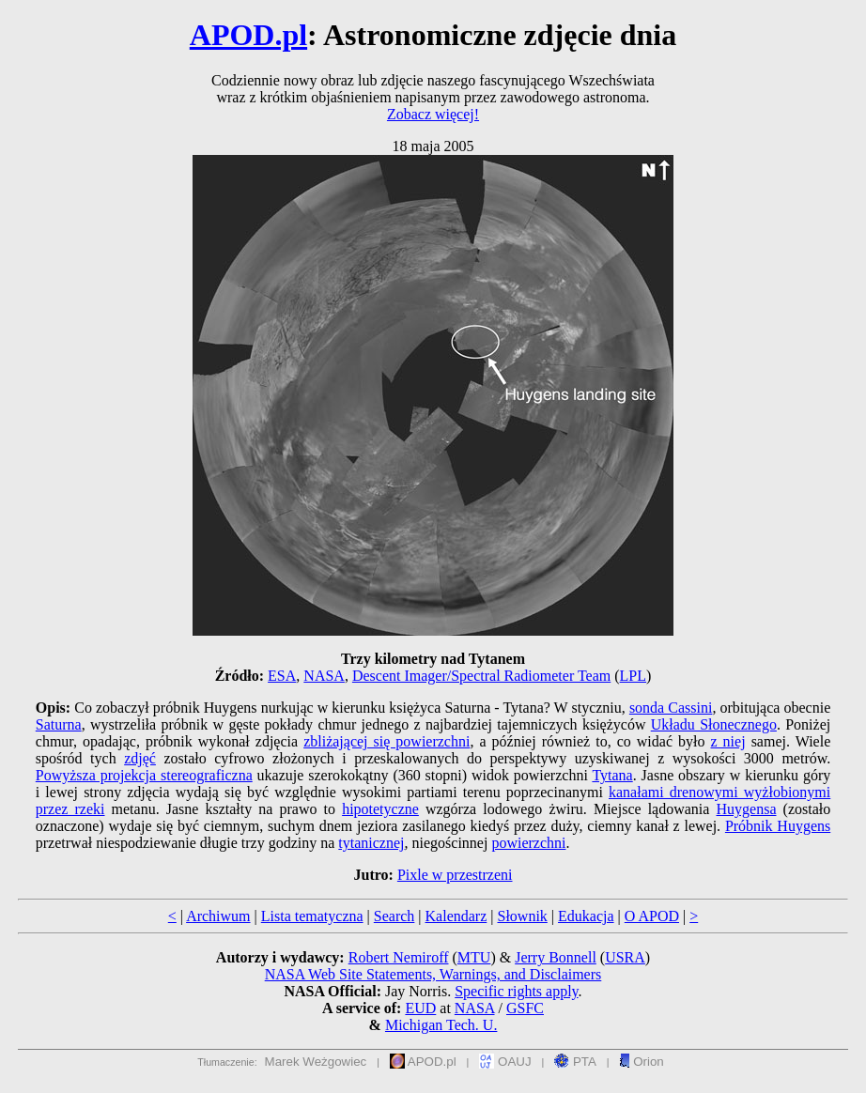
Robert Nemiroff (398, 957)
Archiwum (218, 916)
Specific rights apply (516, 991)
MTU (474, 957)
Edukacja (586, 916)
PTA (575, 1062)
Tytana (612, 775)
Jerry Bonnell (555, 957)
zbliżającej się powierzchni (386, 741)
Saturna (59, 724)
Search (394, 916)
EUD (420, 1008)
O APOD (652, 916)
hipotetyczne (380, 809)
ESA (282, 676)
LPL (633, 676)
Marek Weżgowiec (316, 1062)
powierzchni (528, 843)
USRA (625, 957)
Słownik (522, 916)
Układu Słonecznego (714, 724)
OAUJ (505, 1062)
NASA (324, 676)
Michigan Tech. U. (441, 1025)
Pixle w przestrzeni (455, 875)
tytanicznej (371, 843)
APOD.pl (248, 35)
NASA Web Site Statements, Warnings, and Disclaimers (433, 974)
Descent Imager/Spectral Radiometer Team (481, 676)
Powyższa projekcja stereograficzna (144, 775)
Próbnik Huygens (777, 826)
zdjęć (140, 758)
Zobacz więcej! (433, 114)
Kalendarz (456, 916)
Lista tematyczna (312, 916)
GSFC (525, 1008)
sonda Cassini (671, 708)
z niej (727, 741)
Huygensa (747, 809)
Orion (641, 1062)
